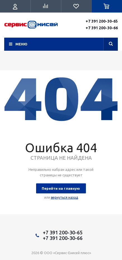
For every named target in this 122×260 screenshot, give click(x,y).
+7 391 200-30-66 (102, 28)
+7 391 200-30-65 (102, 21)
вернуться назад (64, 197)
